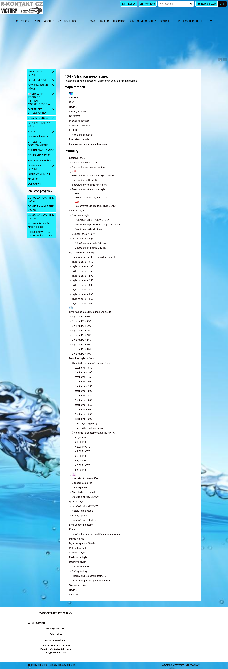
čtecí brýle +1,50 (83, 377)
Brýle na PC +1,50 (81, 330)
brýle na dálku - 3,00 (82, 285)
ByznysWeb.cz (192, 665)
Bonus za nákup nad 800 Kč (41, 208)
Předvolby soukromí (37, 665)
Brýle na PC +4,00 (81, 354)
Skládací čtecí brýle (82, 483)
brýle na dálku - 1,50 (82, 271)
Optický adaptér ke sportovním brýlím (91, 580)
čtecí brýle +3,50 (83, 395)
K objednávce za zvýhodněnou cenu (40, 234)
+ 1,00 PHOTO (82, 442)
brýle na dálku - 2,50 (82, 280)
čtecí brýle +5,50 (83, 414)
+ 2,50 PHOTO (82, 456)
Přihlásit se (129, 3)
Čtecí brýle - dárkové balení (89, 428)
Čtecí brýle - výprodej (86, 423)
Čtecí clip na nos (80, 487)
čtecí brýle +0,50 (83, 367)
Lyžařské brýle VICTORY (85, 506)
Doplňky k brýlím (77, 562)
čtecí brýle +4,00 (83, 400)
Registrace (147, 3)
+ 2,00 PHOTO (82, 451)
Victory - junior (79, 515)
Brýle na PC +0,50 (81, 321)
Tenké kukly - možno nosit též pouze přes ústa (96, 534)
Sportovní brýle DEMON (84, 180)
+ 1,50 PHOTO (82, 447)
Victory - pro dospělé (82, 511)
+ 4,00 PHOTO (82, 470)
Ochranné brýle (77, 552)
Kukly (72, 529)
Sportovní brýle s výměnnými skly (89, 167)
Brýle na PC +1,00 (81, 326)
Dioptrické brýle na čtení (81, 358)
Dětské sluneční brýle (83, 238)
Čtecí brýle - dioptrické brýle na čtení (91, 363)
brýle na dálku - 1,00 (82, 266)
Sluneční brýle (76, 210)
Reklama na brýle (78, 557)
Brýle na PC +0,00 (81, 316)
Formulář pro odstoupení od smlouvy (88, 144)
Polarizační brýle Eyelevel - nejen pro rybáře (98, 224)
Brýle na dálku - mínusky (82, 252)
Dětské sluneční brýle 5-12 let (90, 248)
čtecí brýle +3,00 (83, 391)
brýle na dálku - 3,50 (82, 289)
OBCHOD (22, 21)
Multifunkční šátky (78, 548)
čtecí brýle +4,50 (83, 405)
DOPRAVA (89, 21)
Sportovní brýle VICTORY (85, 162)
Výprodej (73, 594)
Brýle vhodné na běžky (81, 525)
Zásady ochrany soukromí (62, 665)
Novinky (48, 21)
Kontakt (166, 21)
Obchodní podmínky (143, 21)
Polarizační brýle (80, 215)
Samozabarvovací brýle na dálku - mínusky (94, 257)
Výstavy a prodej (69, 21)
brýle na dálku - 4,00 (82, 294)
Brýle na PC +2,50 (81, 340)
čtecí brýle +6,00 (83, 419)
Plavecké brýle (76, 538)
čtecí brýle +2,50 (83, 386)
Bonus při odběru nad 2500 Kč (39, 225)
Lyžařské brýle (76, 501)
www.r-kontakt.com (55, 640)
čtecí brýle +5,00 (83, 409)
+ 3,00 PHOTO (82, 460)
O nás (36, 21)
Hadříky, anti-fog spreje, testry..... (89, 576)
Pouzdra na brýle (81, 566)
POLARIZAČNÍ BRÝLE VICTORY (92, 220)
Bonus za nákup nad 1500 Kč (41, 217)
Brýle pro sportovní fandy (82, 543)
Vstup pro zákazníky (82, 135)
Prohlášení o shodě (190, 21)
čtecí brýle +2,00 (83, 381)
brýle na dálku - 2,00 (82, 275)
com (55, 652)
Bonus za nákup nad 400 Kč (41, 200)
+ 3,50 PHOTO (82, 465)
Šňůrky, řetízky (79, 571)
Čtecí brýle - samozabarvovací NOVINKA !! (94, 433)
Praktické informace (113, 21)
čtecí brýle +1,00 (83, 372)
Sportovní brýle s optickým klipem (89, 185)
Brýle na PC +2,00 (81, 335)
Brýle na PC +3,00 (81, 344)
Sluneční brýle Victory (83, 234)
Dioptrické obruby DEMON (85, 497)
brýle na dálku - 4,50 (82, 299)
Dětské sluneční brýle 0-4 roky (90, 243)
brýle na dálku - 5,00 (82, 303)
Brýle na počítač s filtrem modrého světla (42, 99)
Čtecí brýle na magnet (83, 492)
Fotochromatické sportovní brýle (88, 189)
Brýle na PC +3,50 (81, 349)
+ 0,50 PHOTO (82, 437)
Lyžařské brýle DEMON (84, 520)
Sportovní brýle (77, 158)
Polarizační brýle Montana (88, 229)
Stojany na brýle (77, 585)
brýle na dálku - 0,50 (82, 262)
